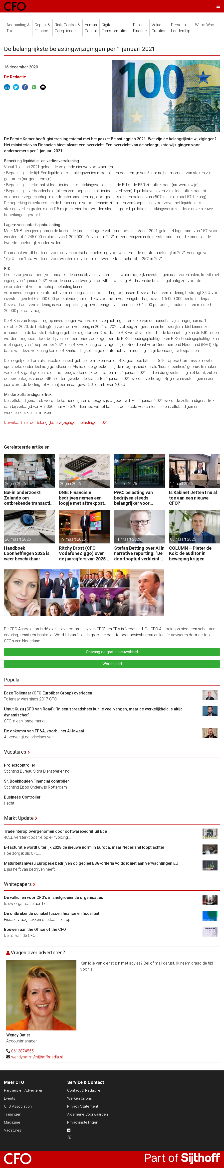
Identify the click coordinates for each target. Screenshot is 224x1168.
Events (9, 1098)
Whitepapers (18, 884)
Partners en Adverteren (23, 1090)
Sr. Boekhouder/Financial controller (36, 781)
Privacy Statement (82, 1106)
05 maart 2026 (183, 539)
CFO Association (18, 1106)
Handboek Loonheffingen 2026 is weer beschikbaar (26, 553)
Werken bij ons (79, 1098)
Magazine (12, 1122)
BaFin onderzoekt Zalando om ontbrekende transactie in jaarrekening (28, 498)
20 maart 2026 (18, 539)
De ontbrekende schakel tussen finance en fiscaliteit (51, 913)
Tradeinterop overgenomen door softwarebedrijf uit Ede (55, 831)
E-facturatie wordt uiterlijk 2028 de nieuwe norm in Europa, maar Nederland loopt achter (84, 847)
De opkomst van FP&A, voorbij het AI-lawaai (44, 731)
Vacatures (15, 752)
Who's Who (204, 24)
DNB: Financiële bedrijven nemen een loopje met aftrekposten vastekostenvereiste (84, 498)
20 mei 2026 (126, 483)
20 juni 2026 (70, 483)
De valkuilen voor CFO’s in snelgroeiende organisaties (53, 897)
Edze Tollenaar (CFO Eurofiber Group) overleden (48, 693)
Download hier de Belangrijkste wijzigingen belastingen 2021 (56, 422)
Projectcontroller (19, 765)
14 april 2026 (181, 483)
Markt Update (19, 818)
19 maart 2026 (73, 539)
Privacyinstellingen (82, 1122)
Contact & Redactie (83, 1090)
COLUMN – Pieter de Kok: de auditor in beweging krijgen (190, 553)
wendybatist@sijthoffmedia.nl (37, 1057)
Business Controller (22, 797)
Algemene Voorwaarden (87, 1114)
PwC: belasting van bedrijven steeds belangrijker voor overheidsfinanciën (134, 498)
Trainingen (12, 1114)
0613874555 (22, 1051)
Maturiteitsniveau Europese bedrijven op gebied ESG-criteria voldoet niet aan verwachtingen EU (91, 863)
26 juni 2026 (15, 483)
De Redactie (15, 77)
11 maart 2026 (128, 539)
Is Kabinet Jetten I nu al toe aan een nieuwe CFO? (193, 498)
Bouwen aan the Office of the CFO (35, 929)
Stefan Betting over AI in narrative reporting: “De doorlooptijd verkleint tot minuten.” (139, 553)
